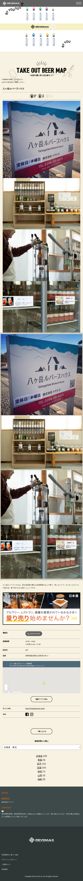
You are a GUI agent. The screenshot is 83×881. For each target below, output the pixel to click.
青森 (40, 760)
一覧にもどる (41, 731)
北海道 (39, 756)
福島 (40, 779)
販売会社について (8, 802)
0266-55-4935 (34, 634)
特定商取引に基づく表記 (10, 855)
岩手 (39, 764)
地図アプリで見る (41, 699)
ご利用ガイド (6, 864)
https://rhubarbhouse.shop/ (35, 708)
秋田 (40, 771)
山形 (40, 775)
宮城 (39, 767)
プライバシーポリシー (9, 859)
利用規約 (5, 869)
